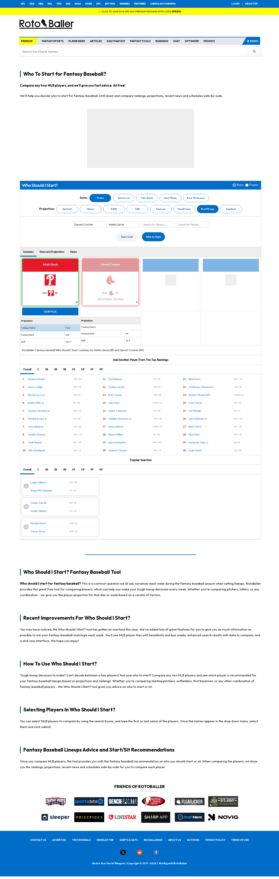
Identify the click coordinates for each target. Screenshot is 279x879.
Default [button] (67, 209)
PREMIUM (26, 41)
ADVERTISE (59, 839)
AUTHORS (193, 839)
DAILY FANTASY (116, 41)
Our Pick (50, 311)
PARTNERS (140, 3)
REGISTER (251, 3)
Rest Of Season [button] (196, 198)
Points (253, 185)
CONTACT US (38, 839)
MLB (32, 3)
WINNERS (124, 3)
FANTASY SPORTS (53, 41)
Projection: (47, 209)
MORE (88, 3)
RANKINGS (161, 41)
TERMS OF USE (240, 839)
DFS (98, 3)
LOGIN (235, 3)
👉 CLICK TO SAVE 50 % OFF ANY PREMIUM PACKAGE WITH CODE (139, 11)
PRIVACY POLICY (215, 839)
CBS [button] (137, 209)
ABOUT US (174, 839)
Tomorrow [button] (124, 198)
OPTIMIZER (192, 41)
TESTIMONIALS (81, 839)
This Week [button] (147, 198)
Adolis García (50, 264)
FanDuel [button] (231, 209)
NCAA (78, 3)
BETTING (110, 3)
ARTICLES (96, 41)
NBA (41, 3)
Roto (240, 185)
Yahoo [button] (90, 209)
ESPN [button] (114, 209)
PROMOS (209, 41)
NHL (50, 3)
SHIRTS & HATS (128, 839)
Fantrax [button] (161, 209)
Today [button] (100, 198)
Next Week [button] (170, 198)
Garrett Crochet (110, 264)
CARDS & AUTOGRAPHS (163, 3)
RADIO (252, 41)
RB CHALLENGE (153, 839)
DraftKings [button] (207, 209)
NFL (23, 3)
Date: (84, 197)
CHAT (176, 41)
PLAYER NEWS (76, 41)
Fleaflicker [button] (184, 209)
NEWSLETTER (105, 839)
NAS (68, 3)
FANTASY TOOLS (140, 41)
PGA (59, 3)
